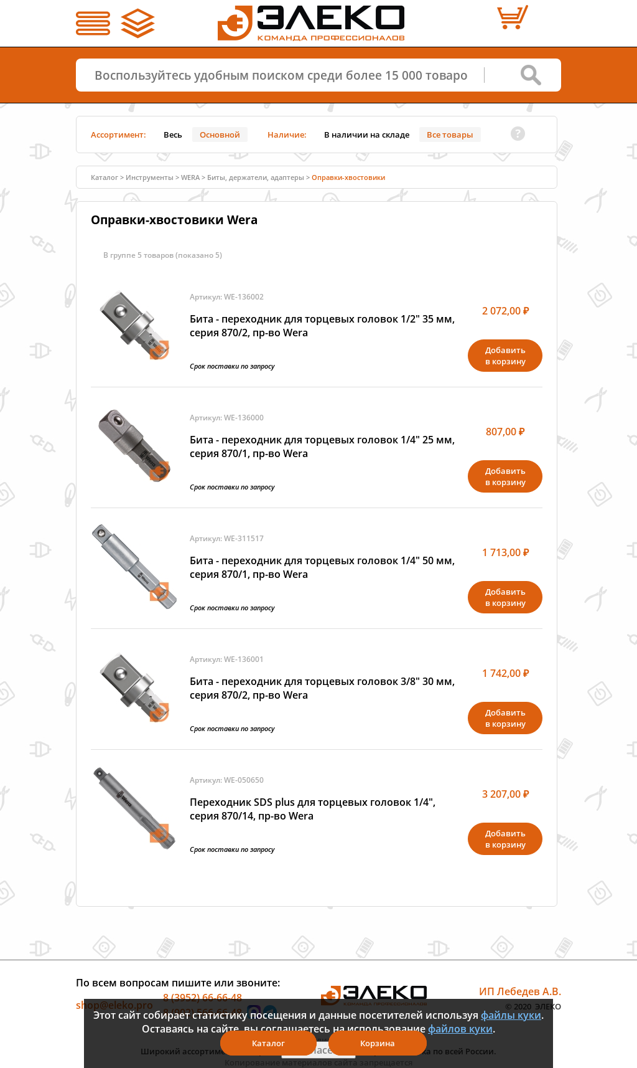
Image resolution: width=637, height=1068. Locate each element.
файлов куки (460, 1029)
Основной (220, 134)
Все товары (450, 134)
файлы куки (511, 1015)
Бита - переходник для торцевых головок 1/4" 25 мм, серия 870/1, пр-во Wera (322, 446)
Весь (173, 134)
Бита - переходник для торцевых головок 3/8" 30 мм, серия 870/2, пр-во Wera (322, 688)
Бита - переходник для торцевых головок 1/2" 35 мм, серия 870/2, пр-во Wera (322, 325)
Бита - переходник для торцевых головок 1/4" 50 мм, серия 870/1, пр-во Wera (322, 567)
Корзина (377, 1043)
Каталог (104, 177)
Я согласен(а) (318, 1050)
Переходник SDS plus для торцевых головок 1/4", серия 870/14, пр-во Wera (312, 809)
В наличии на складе (366, 134)
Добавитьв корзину (505, 355)
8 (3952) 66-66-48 (202, 997)
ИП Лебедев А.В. (520, 991)
